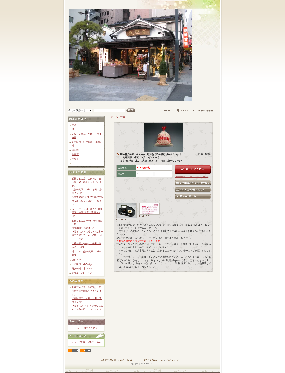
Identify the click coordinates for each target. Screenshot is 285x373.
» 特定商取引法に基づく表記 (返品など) (192, 177)
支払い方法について (133, 360)
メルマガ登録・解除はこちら (86, 342)
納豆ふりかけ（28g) (82, 273)
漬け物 (75, 150)
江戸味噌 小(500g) (82, 264)
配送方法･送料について (154, 360)
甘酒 (74, 125)
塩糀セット (77, 259)
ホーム (114, 117)
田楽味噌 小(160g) (82, 268)
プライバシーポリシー (174, 360)
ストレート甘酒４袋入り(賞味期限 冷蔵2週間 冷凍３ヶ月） (87, 212)
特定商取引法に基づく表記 (112, 360)
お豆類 (75, 154)
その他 (75, 163)
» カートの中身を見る (86, 328)
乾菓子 (75, 159)
